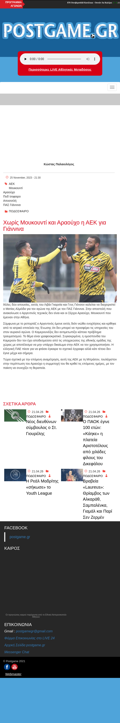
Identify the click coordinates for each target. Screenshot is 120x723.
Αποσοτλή (9, 200)
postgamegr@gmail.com (34, 631)
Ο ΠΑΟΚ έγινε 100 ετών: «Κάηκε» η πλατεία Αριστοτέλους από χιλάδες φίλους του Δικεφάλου (96, 442)
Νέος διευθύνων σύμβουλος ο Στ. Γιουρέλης (41, 427)
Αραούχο (9, 192)
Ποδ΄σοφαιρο (12, 196)
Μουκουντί (16, 188)
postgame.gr (20, 537)
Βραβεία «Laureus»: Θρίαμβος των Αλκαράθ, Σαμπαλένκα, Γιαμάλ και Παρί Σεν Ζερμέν (97, 499)
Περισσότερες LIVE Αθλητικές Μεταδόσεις (60, 69)
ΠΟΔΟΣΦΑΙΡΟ (19, 211)
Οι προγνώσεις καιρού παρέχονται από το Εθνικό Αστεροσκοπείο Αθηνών (35, 616)
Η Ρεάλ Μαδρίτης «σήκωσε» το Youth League (42, 487)
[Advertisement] (60, 124)
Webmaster (13, 674)
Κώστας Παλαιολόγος (59, 164)
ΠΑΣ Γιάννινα (12, 205)
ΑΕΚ (12, 183)
